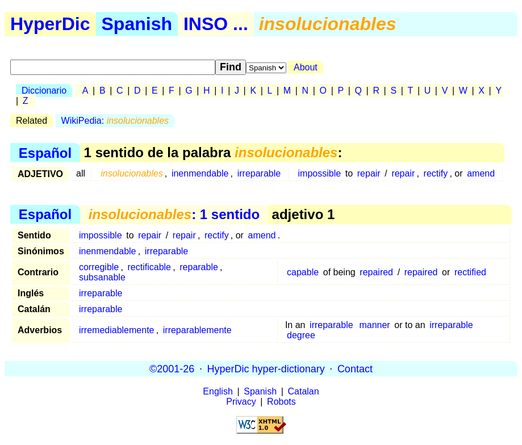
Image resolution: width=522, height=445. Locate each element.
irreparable (259, 173)
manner (374, 325)
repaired (376, 272)
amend (481, 173)
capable (303, 272)
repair (369, 173)
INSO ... (215, 24)
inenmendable (200, 173)
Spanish (137, 24)
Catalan (303, 391)
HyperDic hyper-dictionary (266, 368)
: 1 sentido (174, 214)
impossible (319, 173)
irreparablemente (197, 330)
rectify (436, 173)
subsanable (102, 277)
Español (45, 152)
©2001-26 (171, 368)
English (217, 391)
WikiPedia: (115, 120)
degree (301, 335)
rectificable (149, 267)
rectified (470, 272)
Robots (281, 401)
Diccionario (44, 90)
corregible (99, 267)
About (306, 67)
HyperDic (50, 24)
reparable (198, 267)
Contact (355, 368)
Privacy (241, 401)
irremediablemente (116, 330)
